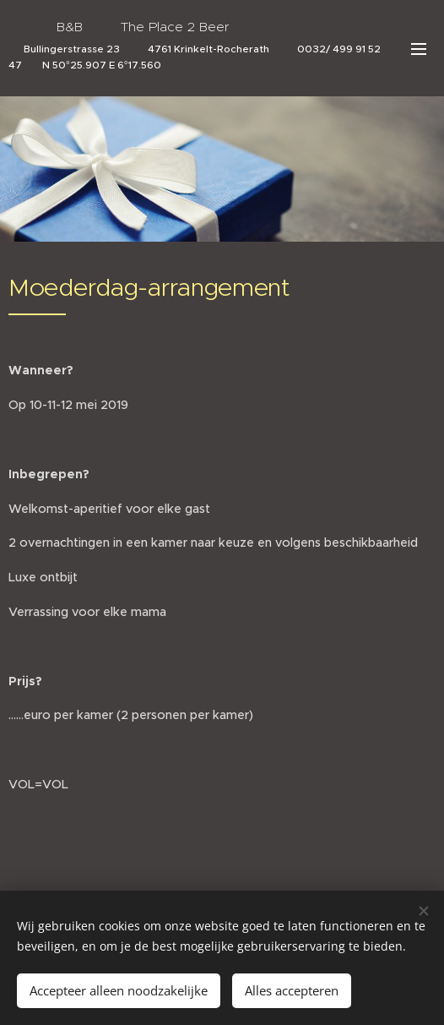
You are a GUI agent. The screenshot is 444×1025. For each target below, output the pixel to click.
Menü (418, 49)
